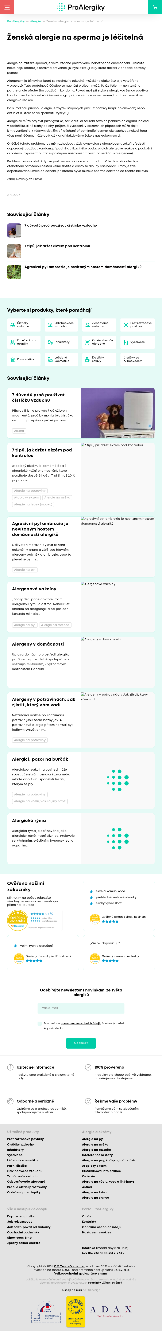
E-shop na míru (72, 1290)
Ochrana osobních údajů (101, 1227)
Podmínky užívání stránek (105, 1283)
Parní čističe (25, 359)
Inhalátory (62, 342)
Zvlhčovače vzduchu (100, 325)
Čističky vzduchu (23, 325)
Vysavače (137, 342)
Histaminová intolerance (101, 1171)
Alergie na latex (94, 1192)
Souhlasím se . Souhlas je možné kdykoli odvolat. (84, 1026)
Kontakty (89, 1222)
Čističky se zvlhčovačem (133, 359)
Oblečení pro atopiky (26, 342)
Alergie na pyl (93, 1139)
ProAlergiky (16, 21)
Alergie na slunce (95, 1198)
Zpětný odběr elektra (24, 1243)
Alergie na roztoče (96, 1150)
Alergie (35, 21)
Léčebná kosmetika (62, 359)
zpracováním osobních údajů (81, 1023)
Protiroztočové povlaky (141, 325)
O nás (86, 1216)
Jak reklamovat (19, 1222)
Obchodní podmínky (23, 1232)
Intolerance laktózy (97, 1155)
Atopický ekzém (94, 1166)
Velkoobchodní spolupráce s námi (81, 1273)
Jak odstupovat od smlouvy (29, 1227)
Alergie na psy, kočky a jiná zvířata (109, 1160)
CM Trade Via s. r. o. (69, 1266)
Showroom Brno (19, 1238)
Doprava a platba (21, 1216)
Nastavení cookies (96, 1232)
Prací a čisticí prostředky (27, 1187)
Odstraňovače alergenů (102, 342)
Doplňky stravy (98, 359)
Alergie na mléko (95, 1144)
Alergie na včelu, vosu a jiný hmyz (108, 1182)
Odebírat (81, 1043)
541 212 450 (116, 1253)
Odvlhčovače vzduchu (64, 325)
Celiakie (88, 1176)
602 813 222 (90, 1253)
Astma (87, 1187)
